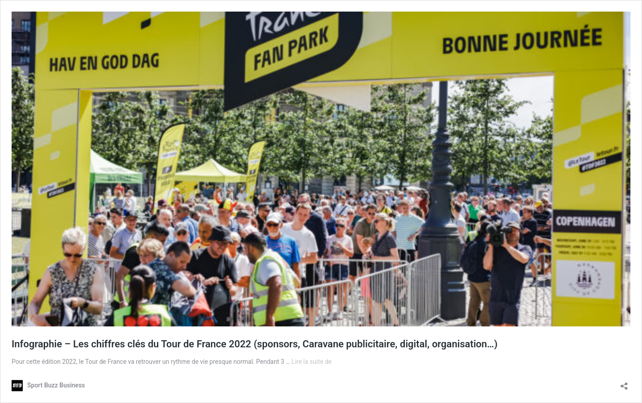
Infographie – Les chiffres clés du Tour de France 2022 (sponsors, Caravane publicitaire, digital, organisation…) (255, 344)
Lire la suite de (312, 361)
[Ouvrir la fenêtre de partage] (624, 383)
